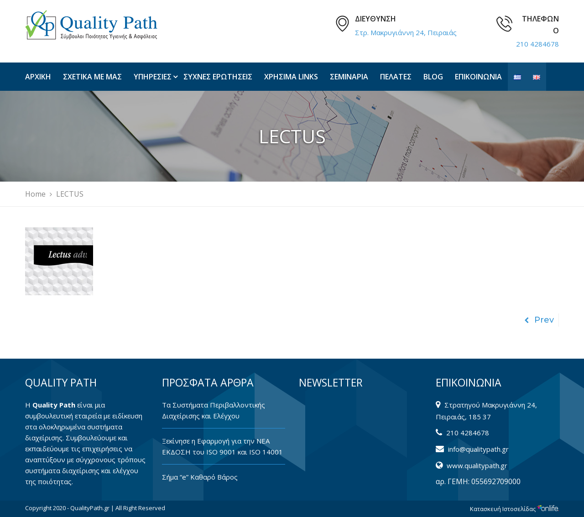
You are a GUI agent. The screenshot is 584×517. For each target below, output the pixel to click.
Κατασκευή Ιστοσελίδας (514, 509)
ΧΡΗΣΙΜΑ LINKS (291, 77)
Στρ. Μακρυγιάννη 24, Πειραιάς (406, 32)
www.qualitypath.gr (477, 465)
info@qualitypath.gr (478, 449)
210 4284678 (537, 43)
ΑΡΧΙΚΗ (38, 77)
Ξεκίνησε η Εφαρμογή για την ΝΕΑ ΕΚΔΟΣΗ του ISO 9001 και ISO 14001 (222, 446)
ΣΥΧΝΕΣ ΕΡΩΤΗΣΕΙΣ (217, 77)
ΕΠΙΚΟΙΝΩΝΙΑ (478, 77)
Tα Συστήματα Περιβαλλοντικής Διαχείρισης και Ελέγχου (213, 410)
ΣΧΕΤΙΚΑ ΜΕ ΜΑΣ (92, 77)
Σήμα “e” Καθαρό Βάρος (200, 476)
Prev (539, 320)
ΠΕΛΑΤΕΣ (396, 77)
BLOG (433, 77)
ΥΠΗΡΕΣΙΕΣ (153, 77)
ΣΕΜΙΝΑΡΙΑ (349, 77)
